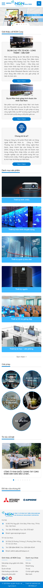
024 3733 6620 (14, 530)
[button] (13, 480)
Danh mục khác (32, 558)
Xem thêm (21, 81)
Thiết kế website (31, 583)
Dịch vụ (4, 566)
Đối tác (28, 563)
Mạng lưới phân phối (8, 574)
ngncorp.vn (12, 586)
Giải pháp (6, 364)
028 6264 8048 (14, 547)
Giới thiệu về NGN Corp (12, 32)
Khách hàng (30, 566)
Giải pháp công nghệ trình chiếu (12, 563)
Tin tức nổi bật (8, 437)
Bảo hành (29, 574)
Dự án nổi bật (6, 569)
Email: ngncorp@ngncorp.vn (16, 533)
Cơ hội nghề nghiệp (32, 571)
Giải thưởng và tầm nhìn (10, 571)
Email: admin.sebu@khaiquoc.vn (17, 551)
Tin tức (28, 569)
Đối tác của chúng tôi (11, 488)
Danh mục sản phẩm (11, 170)
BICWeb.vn (32, 586)
